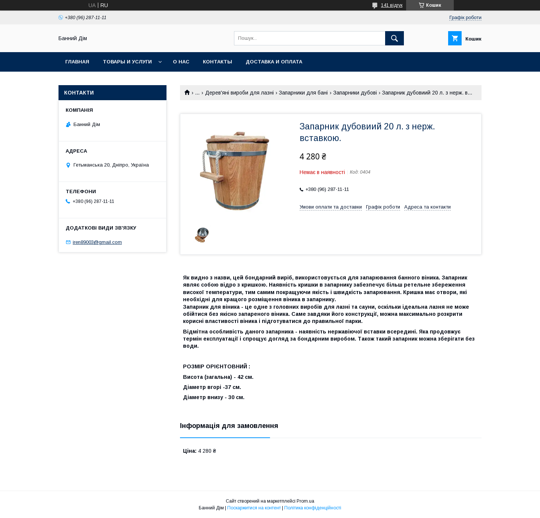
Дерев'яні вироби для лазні (239, 93)
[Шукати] (394, 38)
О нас (181, 62)
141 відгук (391, 5)
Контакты (217, 62)
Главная (77, 62)
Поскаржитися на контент (254, 507)
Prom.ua (305, 501)
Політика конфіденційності (312, 507)
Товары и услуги (127, 62)
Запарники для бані (303, 93)
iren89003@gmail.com (97, 242)
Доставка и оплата (274, 62)
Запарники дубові (355, 93)
